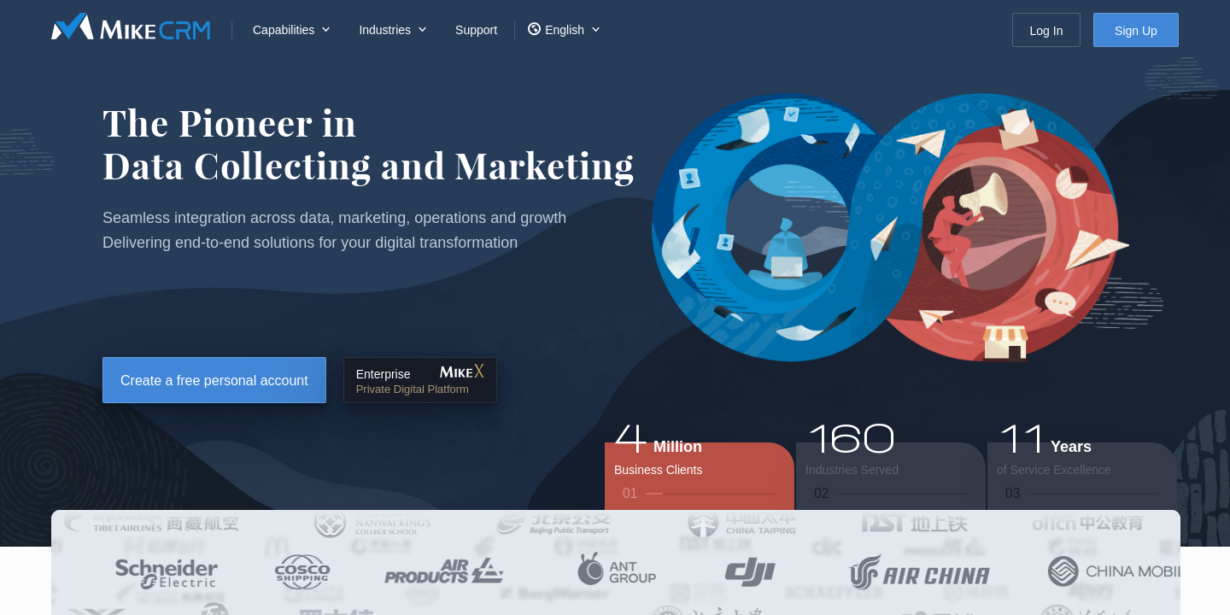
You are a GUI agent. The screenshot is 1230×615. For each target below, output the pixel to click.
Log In (1046, 31)
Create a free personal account (214, 380)
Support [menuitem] (476, 30)
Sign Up (1136, 31)
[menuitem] (288, 30)
